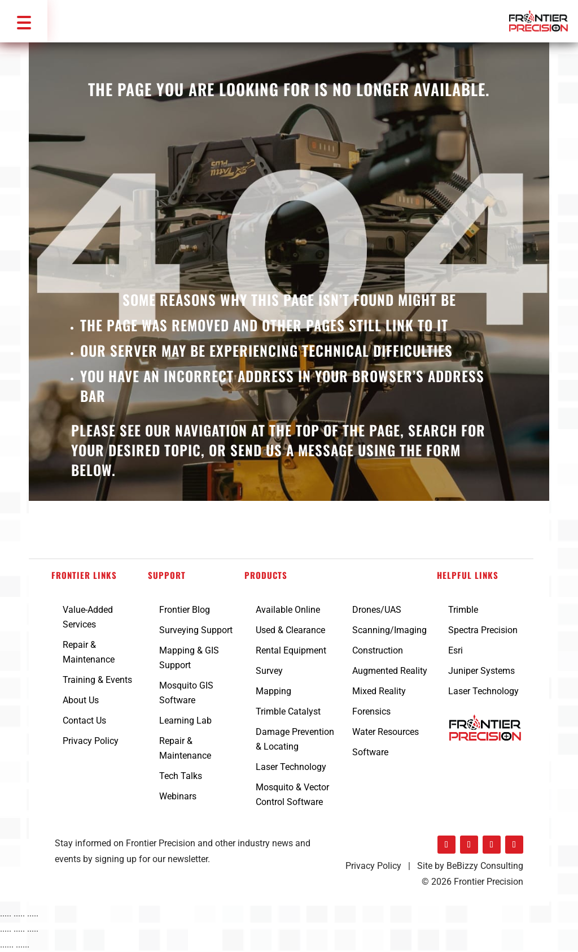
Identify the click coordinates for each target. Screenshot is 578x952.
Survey (269, 670)
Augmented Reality (389, 670)
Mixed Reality (379, 691)
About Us (81, 700)
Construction (377, 650)
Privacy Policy (91, 740)
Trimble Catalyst (288, 711)
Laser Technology (291, 766)
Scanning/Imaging (389, 630)
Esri (455, 650)
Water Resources (385, 731)
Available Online (288, 609)
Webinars (177, 796)
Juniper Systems (481, 670)
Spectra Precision (483, 630)
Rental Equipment (291, 650)
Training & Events (97, 679)
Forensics (371, 711)
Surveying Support (196, 630)
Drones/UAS (376, 609)
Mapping (273, 691)
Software (370, 752)
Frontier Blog (184, 609)
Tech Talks (180, 776)
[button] (23, 21)
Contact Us (84, 720)
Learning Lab (185, 720)
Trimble (463, 609)
